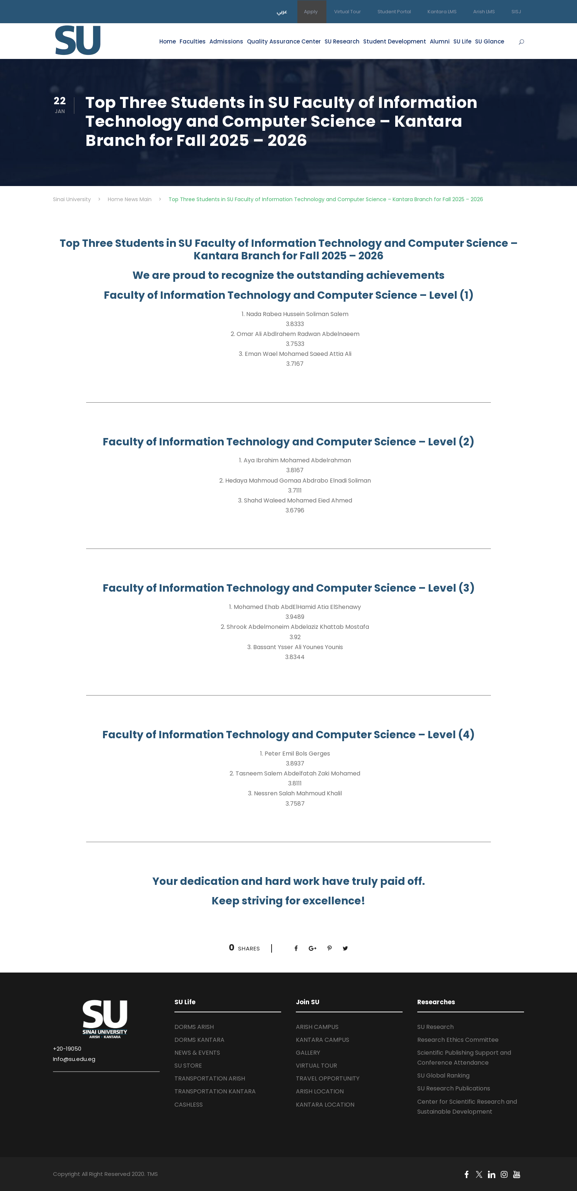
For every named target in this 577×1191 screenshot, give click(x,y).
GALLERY (308, 1052)
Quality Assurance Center (284, 41)
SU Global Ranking (443, 1075)
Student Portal (394, 11)
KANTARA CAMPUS (322, 1040)
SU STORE (188, 1065)
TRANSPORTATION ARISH (209, 1078)
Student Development (394, 41)
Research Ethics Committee (458, 1040)
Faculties (193, 41)
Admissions (226, 41)
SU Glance (489, 41)
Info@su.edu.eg (74, 1059)
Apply (311, 11)
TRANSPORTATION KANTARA (215, 1091)
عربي (282, 11)
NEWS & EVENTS (197, 1052)
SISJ (516, 11)
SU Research (342, 41)
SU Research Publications (453, 1088)
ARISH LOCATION (320, 1091)
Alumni (440, 41)
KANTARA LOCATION (325, 1104)
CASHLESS (188, 1104)
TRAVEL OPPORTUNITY (328, 1078)
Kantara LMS (442, 11)
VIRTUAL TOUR (316, 1065)
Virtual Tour (347, 11)
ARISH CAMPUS (317, 1027)
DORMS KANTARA (199, 1040)
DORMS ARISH (194, 1027)
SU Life (462, 41)
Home (167, 41)
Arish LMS (484, 11)
